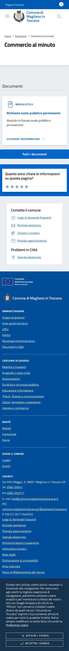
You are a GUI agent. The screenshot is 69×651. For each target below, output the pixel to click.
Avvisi (6, 440)
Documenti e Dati (13, 347)
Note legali (9, 554)
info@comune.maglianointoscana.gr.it (34, 499)
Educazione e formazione (17, 390)
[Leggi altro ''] (26, 139)
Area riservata (11, 566)
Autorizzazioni (11, 378)
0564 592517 (15, 493)
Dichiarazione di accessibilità (20, 560)
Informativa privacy (14, 548)
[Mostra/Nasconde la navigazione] (7, 16)
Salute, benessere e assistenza (21, 402)
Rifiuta (34, 636)
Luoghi (6, 460)
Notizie (6, 428)
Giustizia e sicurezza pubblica (20, 384)
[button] (15, 4)
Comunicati (9, 434)
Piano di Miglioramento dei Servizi (23, 572)
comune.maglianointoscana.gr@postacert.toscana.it (34, 509)
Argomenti (20, 36)
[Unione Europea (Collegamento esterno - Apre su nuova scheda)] (34, 282)
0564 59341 (15, 487)
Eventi (6, 466)
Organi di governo (13, 317)
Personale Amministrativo (18, 341)
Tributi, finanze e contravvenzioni (23, 396)
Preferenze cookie (17, 625)
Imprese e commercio (15, 408)
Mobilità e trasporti (14, 367)
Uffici (5, 329)
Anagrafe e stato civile (16, 373)
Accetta (34, 643)
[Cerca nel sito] (59, 16)
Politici (6, 335)
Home (7, 36)
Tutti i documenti (34, 154)
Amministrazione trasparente (20, 543)
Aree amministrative (15, 323)
